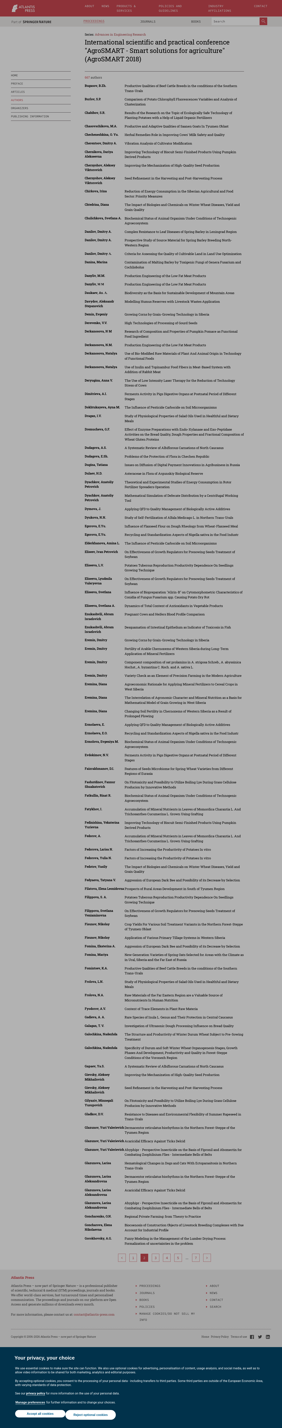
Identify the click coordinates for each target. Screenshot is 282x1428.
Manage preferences (30, 1404)
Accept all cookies (39, 1416)
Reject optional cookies (92, 1416)
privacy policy (35, 1396)
